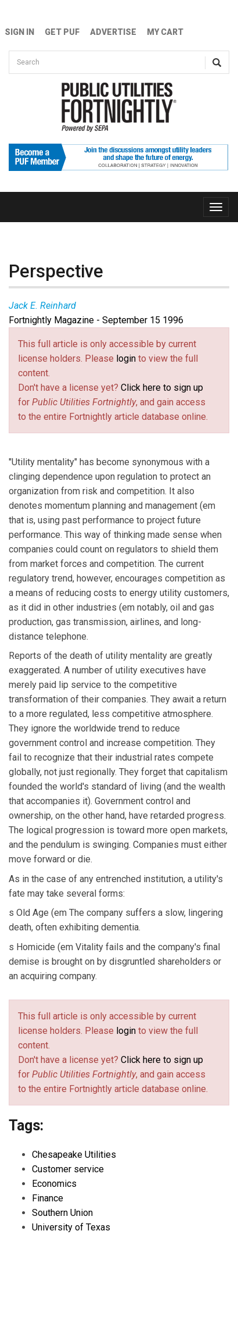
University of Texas (71, 1227)
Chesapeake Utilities (74, 1154)
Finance (47, 1198)
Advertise (113, 32)
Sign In (19, 32)
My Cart (165, 32)
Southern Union (62, 1212)
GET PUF (62, 32)
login (126, 358)
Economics (54, 1183)
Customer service (68, 1169)
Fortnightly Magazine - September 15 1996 (96, 320)
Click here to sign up (162, 387)
